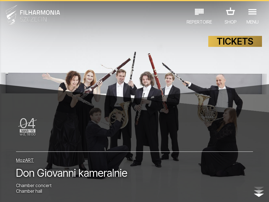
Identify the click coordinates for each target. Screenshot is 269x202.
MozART (25, 160)
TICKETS (235, 41)
